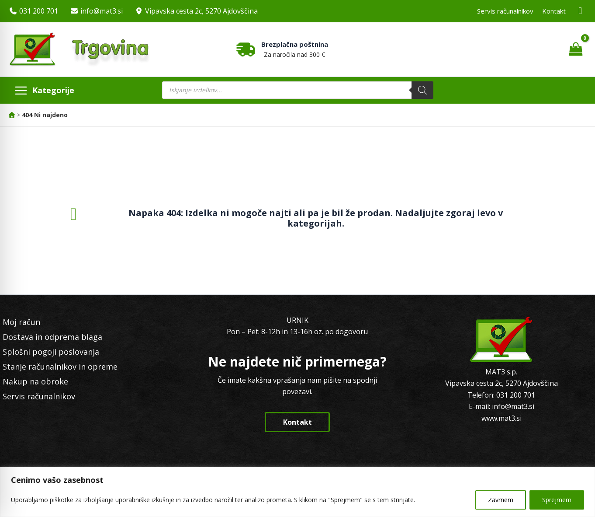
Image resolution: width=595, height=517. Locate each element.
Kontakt (554, 11)
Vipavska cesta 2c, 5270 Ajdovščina (201, 11)
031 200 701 (38, 11)
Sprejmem (556, 500)
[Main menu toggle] (44, 90)
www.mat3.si (501, 418)
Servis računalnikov (505, 11)
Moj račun (21, 322)
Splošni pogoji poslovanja (51, 351)
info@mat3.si (101, 11)
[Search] (422, 90)
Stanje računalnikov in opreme (60, 366)
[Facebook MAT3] (580, 11)
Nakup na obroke (35, 381)
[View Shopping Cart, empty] (575, 49)
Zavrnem (500, 500)
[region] (297, 492)
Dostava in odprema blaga (52, 337)
